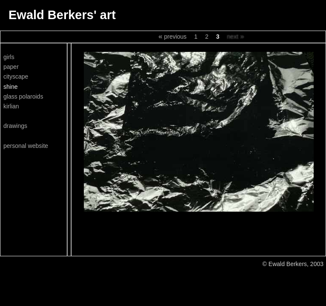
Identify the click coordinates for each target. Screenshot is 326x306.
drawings (15, 125)
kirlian (11, 106)
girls (8, 57)
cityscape (15, 76)
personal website (25, 145)
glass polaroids (23, 96)
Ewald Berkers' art (62, 15)
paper (11, 66)
